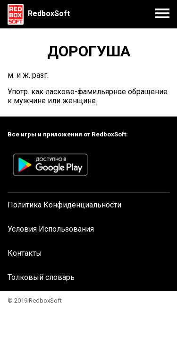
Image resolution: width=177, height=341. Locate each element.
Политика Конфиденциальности (64, 204)
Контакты (25, 253)
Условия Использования (51, 228)
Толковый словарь (41, 277)
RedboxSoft (49, 13)
